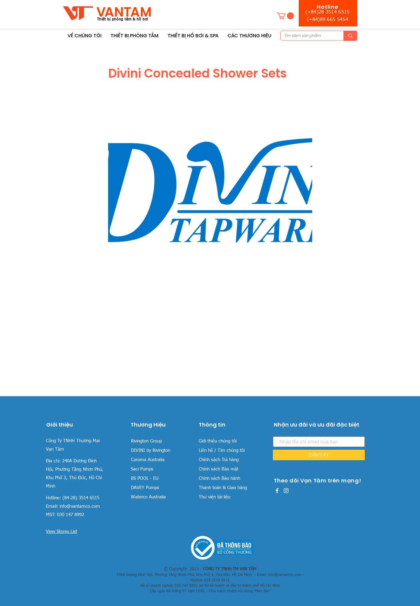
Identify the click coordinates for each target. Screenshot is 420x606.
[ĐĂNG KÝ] (319, 455)
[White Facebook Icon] (277, 490)
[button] (285, 15)
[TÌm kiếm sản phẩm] (307, 36)
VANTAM (124, 12)
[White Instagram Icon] (286, 490)
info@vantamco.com (79, 506)
